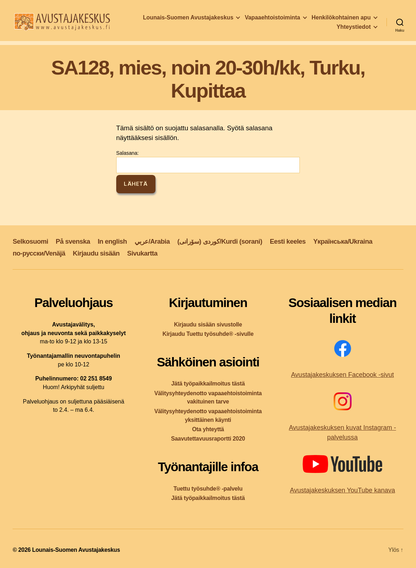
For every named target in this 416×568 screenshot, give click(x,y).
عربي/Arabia (152, 241)
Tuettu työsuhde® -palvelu (208, 489)
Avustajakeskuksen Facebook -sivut (342, 374)
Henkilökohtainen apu (295, 29)
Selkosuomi (30, 241)
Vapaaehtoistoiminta (343, 19)
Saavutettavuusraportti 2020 (208, 439)
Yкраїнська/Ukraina (342, 241)
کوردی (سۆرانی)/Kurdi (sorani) (219, 241)
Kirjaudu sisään (96, 253)
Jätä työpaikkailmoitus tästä (208, 383)
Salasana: (208, 161)
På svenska (73, 241)
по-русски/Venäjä (39, 253)
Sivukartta (142, 253)
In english (112, 241)
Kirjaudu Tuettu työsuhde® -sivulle (207, 334)
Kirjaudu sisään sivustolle (208, 324)
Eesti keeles (288, 241)
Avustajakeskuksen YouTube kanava (342, 490)
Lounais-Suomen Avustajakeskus (258, 19)
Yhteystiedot (353, 29)
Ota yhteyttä (208, 429)
